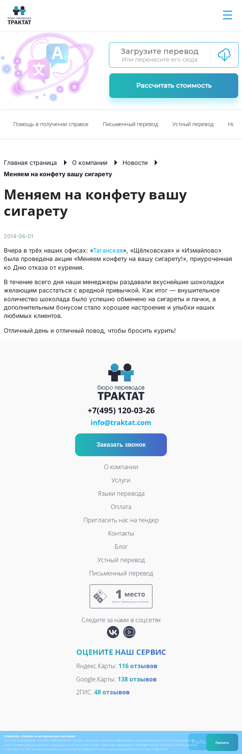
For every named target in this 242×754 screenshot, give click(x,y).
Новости (135, 162)
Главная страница (30, 162)
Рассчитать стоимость (174, 85)
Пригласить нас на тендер (121, 520)
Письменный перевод (130, 124)
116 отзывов (137, 666)
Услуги (121, 480)
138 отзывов (137, 679)
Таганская (108, 250)
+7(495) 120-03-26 (121, 410)
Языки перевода (121, 493)
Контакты (121, 533)
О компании (89, 162)
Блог (121, 546)
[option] (50, 124)
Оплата (121, 507)
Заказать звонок (121, 444)
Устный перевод (193, 124)
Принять (222, 742)
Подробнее (159, 749)
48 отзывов (112, 692)
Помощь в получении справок (50, 124)
